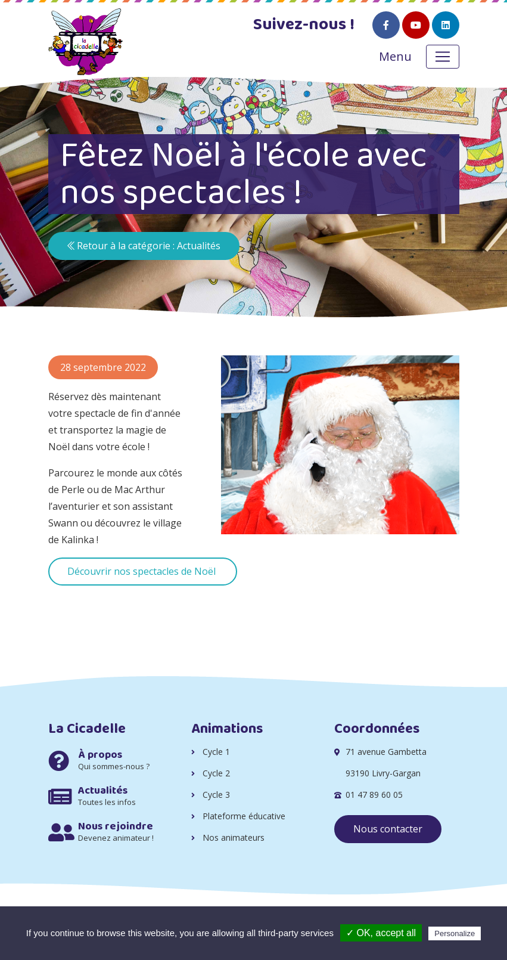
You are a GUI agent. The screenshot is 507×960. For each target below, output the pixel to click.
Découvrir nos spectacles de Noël (142, 571)
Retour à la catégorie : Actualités (143, 245)
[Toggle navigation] (442, 57)
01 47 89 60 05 (374, 794)
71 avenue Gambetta (386, 751)
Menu (395, 56)
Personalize (454, 933)
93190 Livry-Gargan (383, 773)
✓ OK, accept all (381, 933)
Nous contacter (387, 828)
